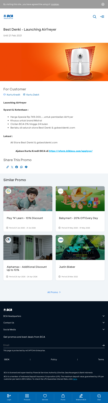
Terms (101, 359)
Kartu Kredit (11, 94)
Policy (54, 359)
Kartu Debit (31, 94)
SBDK (7, 359)
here (75, 379)
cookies (55, 4)
